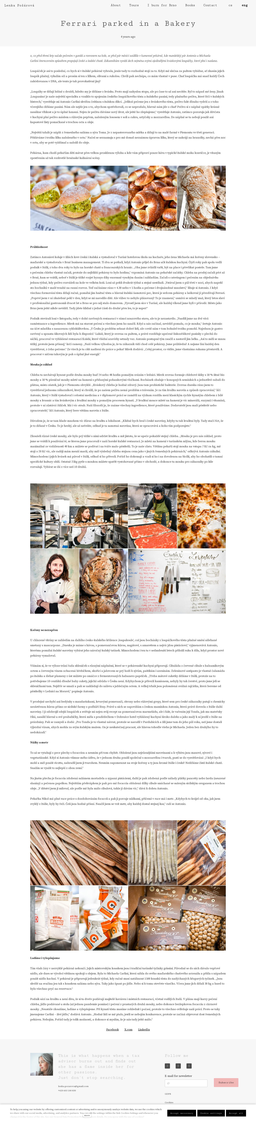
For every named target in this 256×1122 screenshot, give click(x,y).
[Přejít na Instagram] (178, 1066)
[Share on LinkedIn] (144, 1029)
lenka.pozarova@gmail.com (73, 1086)
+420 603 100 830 (67, 1090)
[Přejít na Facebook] (167, 1066)
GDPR (168, 1094)
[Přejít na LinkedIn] (189, 1066)
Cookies (169, 1102)
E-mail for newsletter (178, 1076)
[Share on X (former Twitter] (128, 1029)
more (87, 1115)
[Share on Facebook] (112, 1029)
